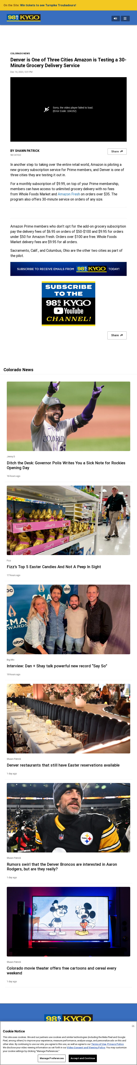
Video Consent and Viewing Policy (86, 1047)
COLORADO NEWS (20, 53)
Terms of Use (98, 1044)
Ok (133, 1026)
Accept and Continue (83, 1058)
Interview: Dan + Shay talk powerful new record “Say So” (57, 666)
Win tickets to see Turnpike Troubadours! (48, 5)
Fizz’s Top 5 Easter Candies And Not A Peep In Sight (54, 566)
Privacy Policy (115, 1044)
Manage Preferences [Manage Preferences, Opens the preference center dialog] (52, 1058)
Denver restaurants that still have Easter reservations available (63, 765)
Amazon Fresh (69, 194)
